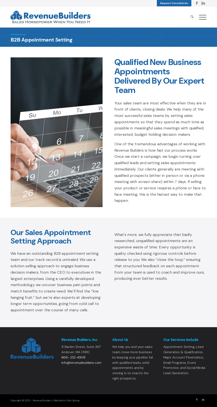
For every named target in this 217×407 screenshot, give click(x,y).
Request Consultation (174, 3)
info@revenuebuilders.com (81, 363)
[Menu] (201, 17)
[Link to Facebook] (197, 3)
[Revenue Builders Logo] (50, 17)
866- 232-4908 (73, 357)
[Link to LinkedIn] (203, 3)
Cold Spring (73, 400)
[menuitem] (174, 3)
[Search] (192, 17)
